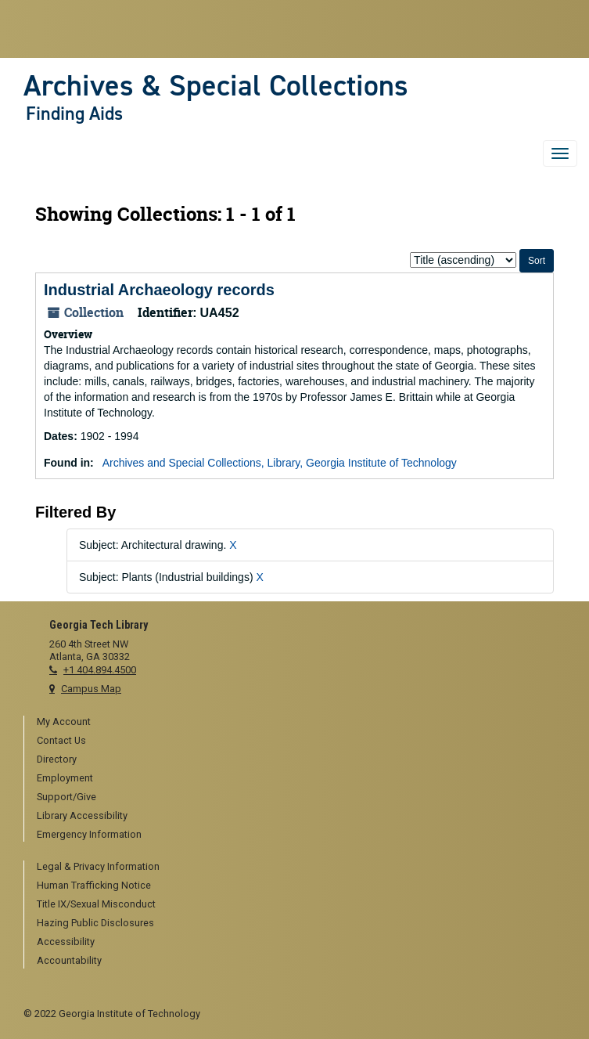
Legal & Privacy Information (98, 866)
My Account (64, 721)
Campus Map (91, 688)
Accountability (69, 960)
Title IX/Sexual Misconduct (96, 904)
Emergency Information (89, 834)
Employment (65, 778)
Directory (57, 759)
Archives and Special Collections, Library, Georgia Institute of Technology (279, 462)
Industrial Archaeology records (159, 289)
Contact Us (61, 740)
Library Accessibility (82, 815)
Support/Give (66, 797)
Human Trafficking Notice (94, 885)
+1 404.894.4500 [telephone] (99, 670)
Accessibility (66, 941)
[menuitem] (301, 723)
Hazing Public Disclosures (95, 923)
